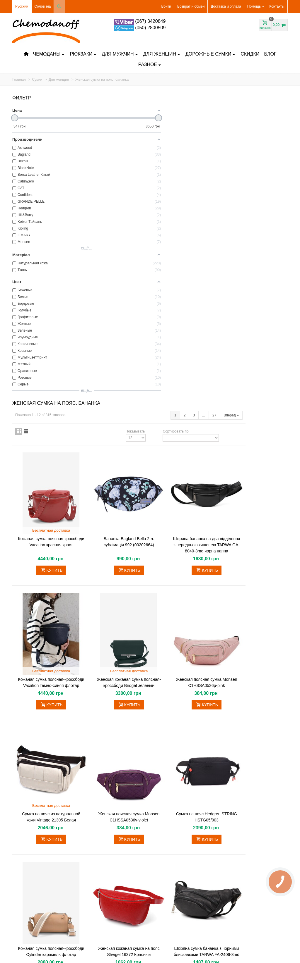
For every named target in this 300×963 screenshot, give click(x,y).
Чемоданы (48, 53)
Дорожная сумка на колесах (37, 868)
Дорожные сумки (210, 53)
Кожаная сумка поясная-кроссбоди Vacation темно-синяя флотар (117, 362)
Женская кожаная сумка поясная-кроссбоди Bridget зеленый (185, 362)
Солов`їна (43, 6)
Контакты (276, 6)
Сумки (19, 874)
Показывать (177, 124)
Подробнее (92, 747)
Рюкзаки (83, 53)
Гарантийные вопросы (101, 861)
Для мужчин (120, 53)
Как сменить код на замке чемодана (112, 890)
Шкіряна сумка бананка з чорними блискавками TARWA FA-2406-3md (253, 615)
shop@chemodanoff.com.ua (257, 866)
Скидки (250, 53)
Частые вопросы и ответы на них (110, 869)
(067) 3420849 (150, 21)
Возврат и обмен (190, 6)
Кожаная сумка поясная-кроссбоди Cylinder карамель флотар (117, 615)
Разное (149, 64)
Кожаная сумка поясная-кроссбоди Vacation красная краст (117, 226)
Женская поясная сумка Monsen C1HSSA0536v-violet (185, 489)
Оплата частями (96, 853)
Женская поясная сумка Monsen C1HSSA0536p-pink (253, 359)
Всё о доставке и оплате (103, 845)
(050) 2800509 (150, 27)
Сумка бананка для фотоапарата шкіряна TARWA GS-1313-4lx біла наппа (147, 801)
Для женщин (161, 53)
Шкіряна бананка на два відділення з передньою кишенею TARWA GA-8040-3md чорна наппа (253, 229)
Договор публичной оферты (106, 898)
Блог (270, 53)
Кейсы (19, 863)
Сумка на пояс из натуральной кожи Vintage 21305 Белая (117, 489)
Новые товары (26, 886)
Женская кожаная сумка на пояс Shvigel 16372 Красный (185, 612)
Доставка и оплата (226, 6)
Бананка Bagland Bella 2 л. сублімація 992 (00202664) (185, 223)
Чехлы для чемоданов (32, 880)
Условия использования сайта (108, 906)
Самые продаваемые (31, 892)
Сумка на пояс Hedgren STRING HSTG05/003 (253, 489)
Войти (166, 6)
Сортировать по (218, 124)
